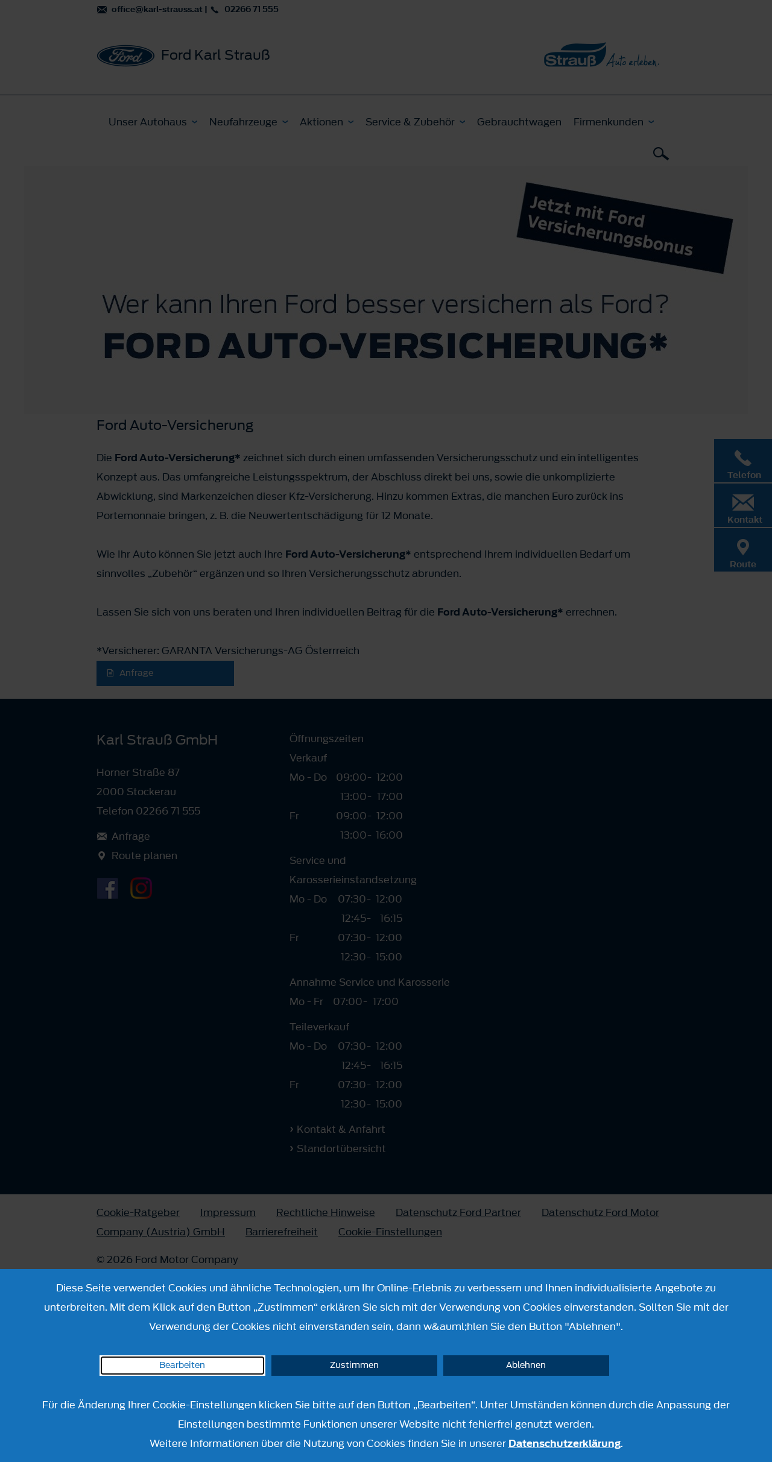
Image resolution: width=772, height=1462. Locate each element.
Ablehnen (526, 1365)
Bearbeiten (182, 1365)
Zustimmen (354, 1365)
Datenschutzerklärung (564, 1443)
